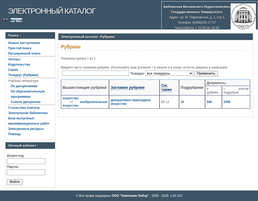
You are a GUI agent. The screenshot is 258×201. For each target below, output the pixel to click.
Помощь (14, 134)
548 (209, 102)
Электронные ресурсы (26, 129)
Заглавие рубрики (128, 87)
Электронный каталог (52, 11)
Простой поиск (19, 48)
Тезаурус (137, 73)
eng (13, 20)
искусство (70, 98)
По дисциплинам (24, 86)
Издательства (19, 64)
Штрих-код (15, 156)
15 (182, 102)
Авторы (14, 59)
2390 (227, 102)
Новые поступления (24, 43)
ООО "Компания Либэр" (131, 196)
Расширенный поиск (24, 53)
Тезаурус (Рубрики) (23, 75)
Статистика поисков (24, 108)
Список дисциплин (26, 102)
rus (19, 20)
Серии (13, 70)
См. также (166, 87)
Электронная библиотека (28, 113)
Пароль (13, 167)
